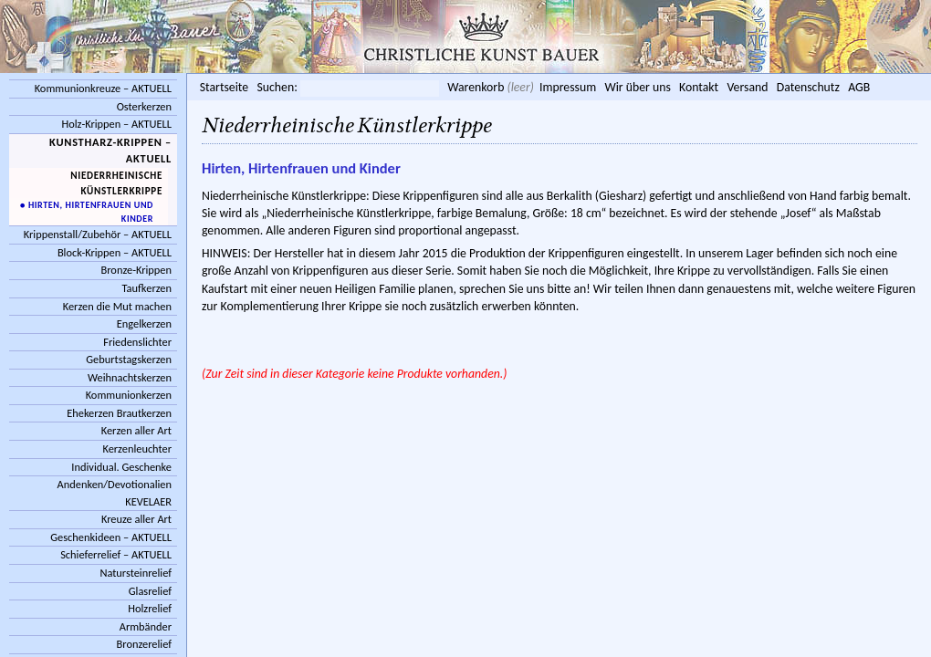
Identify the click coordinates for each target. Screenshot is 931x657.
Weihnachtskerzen (130, 377)
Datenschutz (808, 87)
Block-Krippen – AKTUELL (115, 252)
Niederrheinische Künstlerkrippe (116, 183)
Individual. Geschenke (121, 467)
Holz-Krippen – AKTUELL (116, 123)
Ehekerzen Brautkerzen (119, 413)
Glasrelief (150, 591)
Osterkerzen (144, 106)
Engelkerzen (144, 323)
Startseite (224, 87)
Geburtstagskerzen (129, 359)
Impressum (567, 87)
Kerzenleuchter (137, 448)
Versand (747, 87)
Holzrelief (150, 608)
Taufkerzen (146, 288)
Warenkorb (475, 87)
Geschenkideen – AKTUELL (111, 537)
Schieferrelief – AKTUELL (116, 554)
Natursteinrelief (135, 572)
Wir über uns (637, 87)
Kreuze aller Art (136, 519)
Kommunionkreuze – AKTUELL (103, 88)
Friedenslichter (137, 342)
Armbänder (146, 626)
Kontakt (698, 87)
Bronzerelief (144, 644)
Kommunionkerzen (129, 395)
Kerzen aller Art (136, 430)
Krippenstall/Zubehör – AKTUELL (98, 234)
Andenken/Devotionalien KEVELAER (115, 492)
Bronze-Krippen (136, 269)
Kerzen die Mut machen (117, 306)
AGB (859, 87)
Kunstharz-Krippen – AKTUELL (110, 150)
